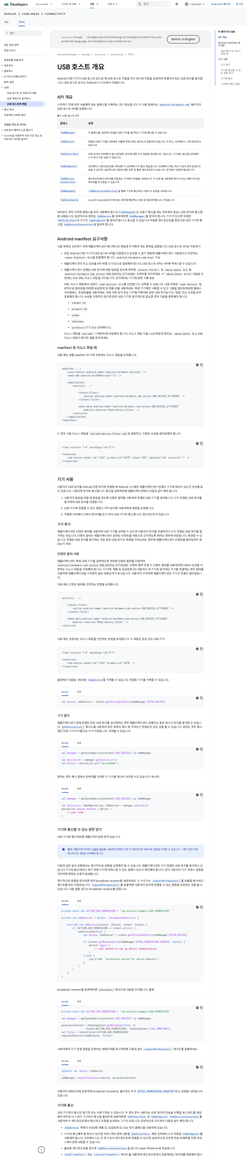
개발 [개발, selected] (92, 4)
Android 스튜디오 (221, 4)
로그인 (239, 4)
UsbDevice (67, 141)
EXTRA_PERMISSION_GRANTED (156, 1091)
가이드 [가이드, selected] (21, 22)
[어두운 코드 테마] (197, 365)
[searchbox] (23, 33)
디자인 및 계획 (69, 4)
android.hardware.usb (174, 104)
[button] (22, 65)
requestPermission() (166, 880)
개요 (6, 22)
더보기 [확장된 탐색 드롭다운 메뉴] (111, 4)
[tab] (65, 692)
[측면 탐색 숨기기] (41, 1149)
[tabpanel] (130, 702)
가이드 (131, 54)
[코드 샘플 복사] (201, 365)
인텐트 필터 (98, 849)
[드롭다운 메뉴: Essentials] (53, 4)
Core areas (30, 13)
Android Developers (67, 54)
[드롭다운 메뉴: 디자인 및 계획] (81, 4)
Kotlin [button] (65, 691)
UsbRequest (68, 191)
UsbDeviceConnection (67, 180)
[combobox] (154, 4)
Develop (10, 13)
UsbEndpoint (69, 166)
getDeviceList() (73, 727)
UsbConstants (69, 200)
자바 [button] (79, 691)
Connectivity (55, 13)
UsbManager (68, 132)
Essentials (42, 4)
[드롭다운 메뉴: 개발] (99, 4)
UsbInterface (69, 154)
